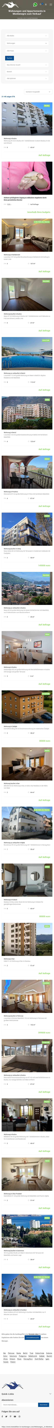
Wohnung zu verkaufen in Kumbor (15, 1310)
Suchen (9, 58)
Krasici (12, 1362)
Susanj (5, 1362)
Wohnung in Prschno (11, 492)
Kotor (5, 1356)
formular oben (34, 1334)
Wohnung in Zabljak (10, 726)
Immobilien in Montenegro (27, 18)
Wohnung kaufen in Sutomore (14, 1251)
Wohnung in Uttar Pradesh (13, 1194)
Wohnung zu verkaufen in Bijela (14, 843)
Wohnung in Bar (9, 959)
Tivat (31, 1353)
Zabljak (42, 1356)
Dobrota (49, 1353)
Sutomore (13, 1356)
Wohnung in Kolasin (10, 900)
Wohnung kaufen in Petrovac (13, 1016)
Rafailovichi (33, 1356)
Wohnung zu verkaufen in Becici (14, 373)
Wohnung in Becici (10, 432)
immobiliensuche (32, 1338)
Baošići (49, 1356)
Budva (19, 1353)
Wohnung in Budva (10, 138)
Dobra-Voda (39, 1353)
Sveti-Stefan (39, 1359)
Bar (4, 1353)
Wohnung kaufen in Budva (13, 314)
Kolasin (12, 1359)
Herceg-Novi (28, 1359)
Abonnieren (43, 1405)
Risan (19, 1359)
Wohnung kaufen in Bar (12, 783)
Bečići (25, 1353)
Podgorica (22, 1356)
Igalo (47, 1359)
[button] (27, 35)
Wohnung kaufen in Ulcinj (12, 549)
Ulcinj (5, 1359)
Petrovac (11, 1353)
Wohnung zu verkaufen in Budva (15, 608)
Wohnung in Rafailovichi (12, 255)
